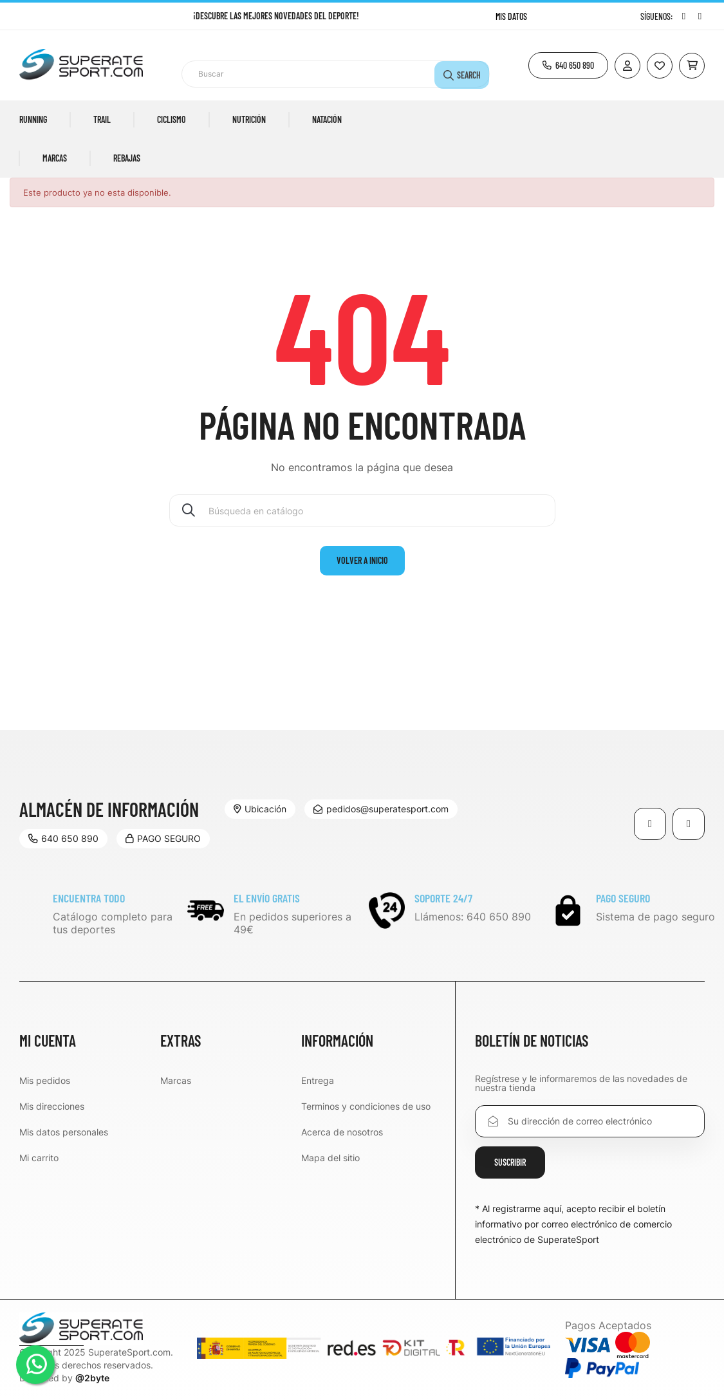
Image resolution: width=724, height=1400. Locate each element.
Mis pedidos (44, 1080)
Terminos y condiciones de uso (366, 1106)
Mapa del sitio (330, 1157)
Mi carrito (39, 1157)
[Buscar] (362, 510)
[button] (568, 65)
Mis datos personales (63, 1131)
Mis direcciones (51, 1106)
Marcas (175, 1080)
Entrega (317, 1080)
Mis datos (511, 16)
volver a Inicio (362, 560)
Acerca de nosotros (342, 1131)
